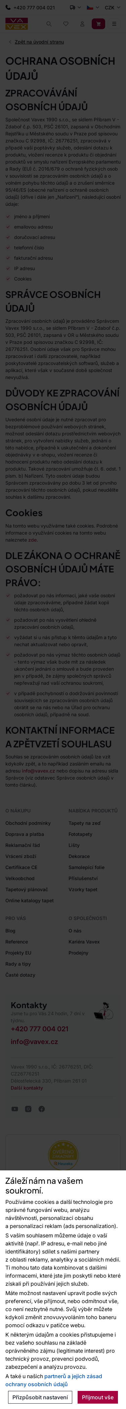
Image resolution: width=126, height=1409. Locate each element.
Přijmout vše (98, 1397)
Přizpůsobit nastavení (40, 1397)
